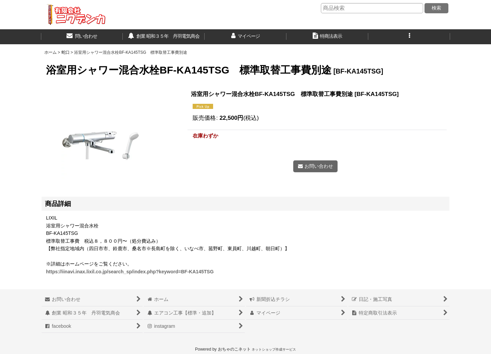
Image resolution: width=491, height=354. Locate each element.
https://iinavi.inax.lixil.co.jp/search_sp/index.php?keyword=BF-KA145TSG (130, 271)
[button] (409, 36)
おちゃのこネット (234, 349)
